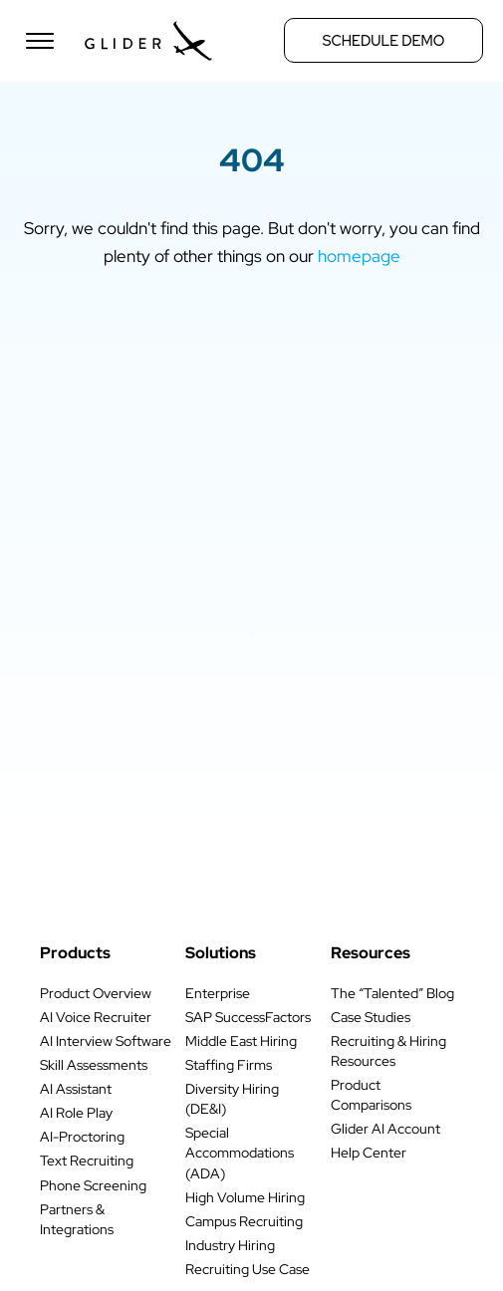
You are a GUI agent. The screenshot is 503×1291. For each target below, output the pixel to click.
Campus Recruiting (244, 1221)
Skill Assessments (93, 1065)
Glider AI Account (385, 1129)
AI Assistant (76, 1089)
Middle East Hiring (241, 1041)
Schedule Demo (384, 40)
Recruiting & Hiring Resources (388, 1051)
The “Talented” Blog (392, 993)
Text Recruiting (86, 1160)
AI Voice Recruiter (95, 1017)
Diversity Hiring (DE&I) (232, 1099)
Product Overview (95, 993)
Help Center (368, 1153)
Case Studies (370, 1017)
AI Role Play (76, 1113)
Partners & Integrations (77, 1219)
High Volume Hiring (245, 1197)
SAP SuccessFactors (248, 1017)
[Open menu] (40, 41)
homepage (359, 255)
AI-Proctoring (82, 1137)
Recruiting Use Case (247, 1269)
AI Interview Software (105, 1041)
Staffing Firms (228, 1065)
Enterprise (217, 993)
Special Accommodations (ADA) (239, 1152)
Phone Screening (93, 1185)
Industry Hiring (230, 1245)
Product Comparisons (371, 1095)
